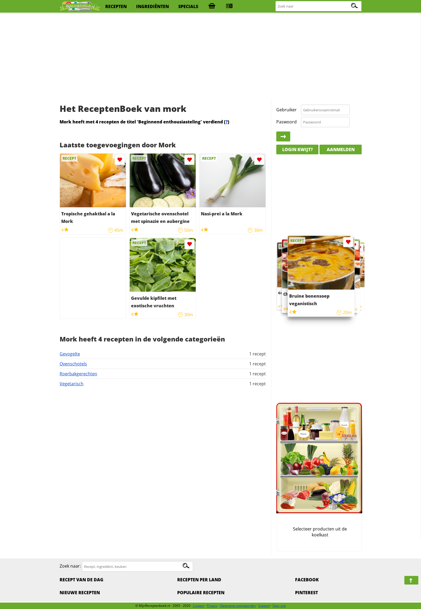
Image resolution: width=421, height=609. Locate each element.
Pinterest (306, 593)
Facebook (307, 580)
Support (264, 605)
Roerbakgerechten (78, 374)
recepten (116, 6)
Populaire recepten (200, 593)
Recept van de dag (81, 580)
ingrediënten (152, 6)
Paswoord (286, 122)
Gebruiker (286, 110)
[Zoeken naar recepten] (318, 6)
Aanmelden (341, 149)
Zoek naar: (70, 566)
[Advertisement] (210, 56)
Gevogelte (70, 354)
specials (188, 6)
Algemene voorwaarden (238, 605)
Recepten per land (199, 580)
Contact (198, 605)
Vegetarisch (72, 384)
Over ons (279, 605)
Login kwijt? (297, 149)
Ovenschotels (73, 364)
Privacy (212, 605)
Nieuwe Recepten (80, 593)
